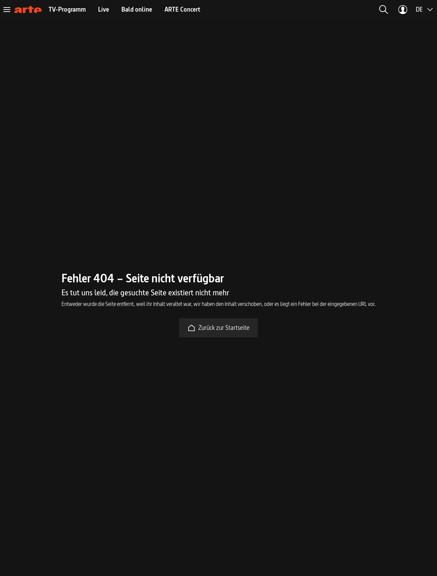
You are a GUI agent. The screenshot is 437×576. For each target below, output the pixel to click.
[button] (383, 9)
